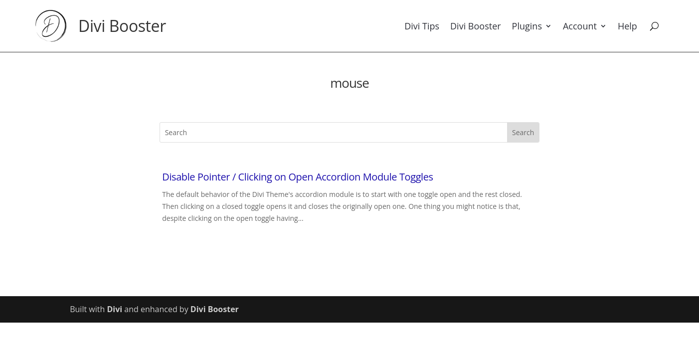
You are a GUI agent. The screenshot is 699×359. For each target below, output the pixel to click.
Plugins (527, 26)
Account (580, 26)
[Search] (654, 26)
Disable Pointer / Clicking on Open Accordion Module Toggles (297, 176)
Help (627, 26)
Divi (114, 309)
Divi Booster (122, 25)
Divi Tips (421, 26)
